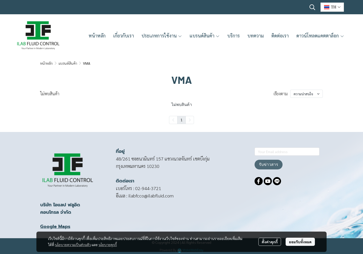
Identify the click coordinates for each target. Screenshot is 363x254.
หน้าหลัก (46, 63)
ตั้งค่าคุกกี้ (270, 241)
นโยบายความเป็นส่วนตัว (73, 244)
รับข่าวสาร (268, 164)
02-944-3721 (148, 188)
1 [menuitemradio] (181, 119)
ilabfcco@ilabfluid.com (151, 195)
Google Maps (55, 226)
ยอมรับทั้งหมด (300, 241)
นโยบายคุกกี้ (108, 244)
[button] (312, 7)
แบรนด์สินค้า (68, 63)
